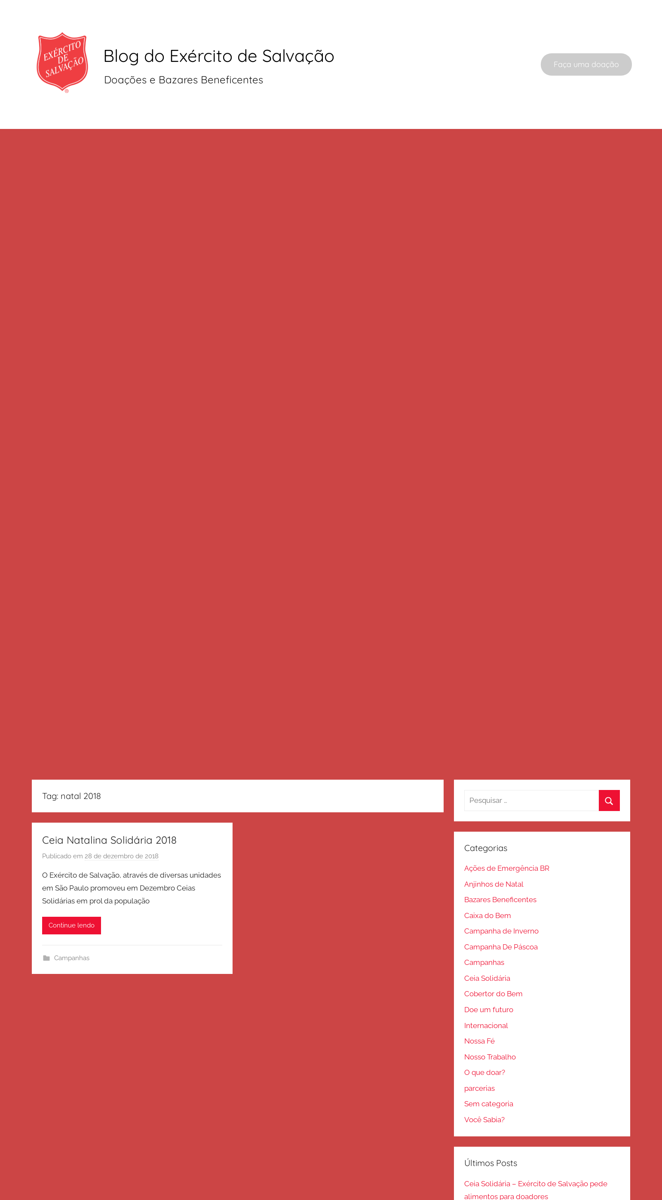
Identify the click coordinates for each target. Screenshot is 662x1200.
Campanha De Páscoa (501, 918)
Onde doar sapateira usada (509, 1183)
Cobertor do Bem (493, 965)
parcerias (479, 1060)
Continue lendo (72, 897)
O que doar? (484, 1044)
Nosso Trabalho (490, 1028)
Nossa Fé (479, 1012)
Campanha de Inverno (501, 902)
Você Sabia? (484, 1091)
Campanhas (71, 930)
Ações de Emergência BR (506, 840)
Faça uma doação (586, 64)
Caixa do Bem (487, 887)
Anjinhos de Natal (494, 855)
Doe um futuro (488, 981)
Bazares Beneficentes (500, 871)
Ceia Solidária (487, 950)
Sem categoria (488, 1075)
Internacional (486, 996)
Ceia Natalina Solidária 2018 (109, 811)
